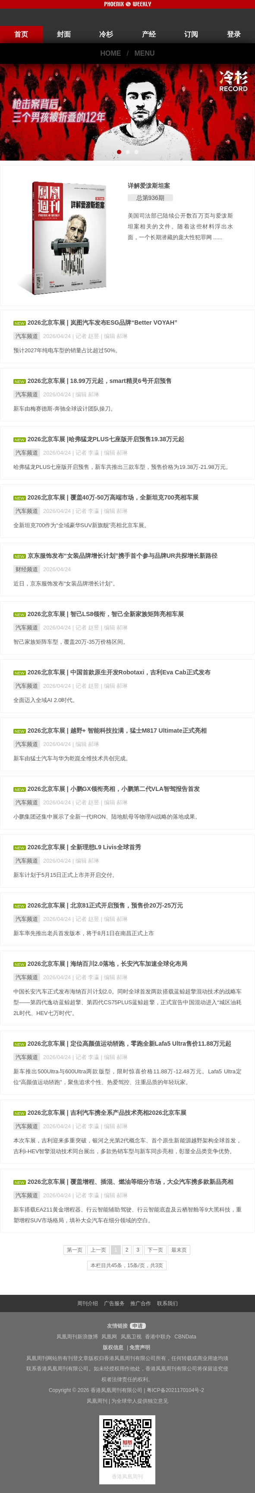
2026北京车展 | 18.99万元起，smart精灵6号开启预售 (100, 380)
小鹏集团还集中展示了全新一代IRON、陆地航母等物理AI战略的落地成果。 (107, 816)
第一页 (74, 1250)
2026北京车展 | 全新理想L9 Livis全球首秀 (84, 847)
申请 (136, 1326)
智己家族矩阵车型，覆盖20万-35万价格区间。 (71, 642)
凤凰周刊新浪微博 (77, 1337)
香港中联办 (158, 1337)
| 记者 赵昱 (86, 336)
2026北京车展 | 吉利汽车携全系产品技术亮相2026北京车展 (107, 1112)
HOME (110, 53)
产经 (149, 34)
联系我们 (167, 1303)
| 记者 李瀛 (86, 452)
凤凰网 (109, 1337)
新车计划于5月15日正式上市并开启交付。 (65, 875)
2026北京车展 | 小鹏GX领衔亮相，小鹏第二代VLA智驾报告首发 (114, 788)
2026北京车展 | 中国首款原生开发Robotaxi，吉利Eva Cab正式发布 (119, 672)
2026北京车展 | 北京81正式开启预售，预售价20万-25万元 (105, 905)
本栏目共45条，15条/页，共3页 (127, 1265)
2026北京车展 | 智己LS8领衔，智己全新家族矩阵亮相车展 (106, 613)
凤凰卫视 (131, 1337)
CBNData (185, 1337)
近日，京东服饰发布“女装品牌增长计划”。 (65, 583)
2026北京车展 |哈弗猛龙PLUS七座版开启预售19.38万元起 (106, 439)
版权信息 (113, 1347)
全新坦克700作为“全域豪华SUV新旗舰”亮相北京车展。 (81, 525)
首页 (21, 34)
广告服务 (114, 1303)
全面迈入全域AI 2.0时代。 (45, 700)
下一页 (155, 1250)
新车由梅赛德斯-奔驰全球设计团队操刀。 (64, 408)
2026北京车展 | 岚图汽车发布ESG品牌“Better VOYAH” (102, 322)
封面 (64, 34)
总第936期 (150, 197)
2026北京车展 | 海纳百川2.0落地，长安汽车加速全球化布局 (107, 963)
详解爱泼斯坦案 (149, 185)
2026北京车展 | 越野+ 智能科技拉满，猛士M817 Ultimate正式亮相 (117, 730)
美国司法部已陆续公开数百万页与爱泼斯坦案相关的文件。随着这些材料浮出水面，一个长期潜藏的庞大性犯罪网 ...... (180, 226)
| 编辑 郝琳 (114, 336)
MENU (145, 53)
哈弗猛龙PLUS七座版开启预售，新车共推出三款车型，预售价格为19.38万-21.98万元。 (122, 467)
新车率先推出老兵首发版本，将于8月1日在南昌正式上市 (83, 933)
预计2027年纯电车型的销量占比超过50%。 (67, 350)
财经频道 (27, 569)
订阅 (191, 34)
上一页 (98, 1250)
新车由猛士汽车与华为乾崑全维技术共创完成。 (72, 758)
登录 (234, 34)
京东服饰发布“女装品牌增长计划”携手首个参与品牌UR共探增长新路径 (122, 555)
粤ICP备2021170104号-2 (175, 1390)
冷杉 (106, 34)
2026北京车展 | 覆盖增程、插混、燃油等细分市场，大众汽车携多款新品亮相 (130, 1181)
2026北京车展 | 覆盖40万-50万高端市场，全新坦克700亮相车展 (113, 497)
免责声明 (139, 1347)
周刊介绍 (87, 1303)
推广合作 (140, 1303)
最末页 (179, 1250)
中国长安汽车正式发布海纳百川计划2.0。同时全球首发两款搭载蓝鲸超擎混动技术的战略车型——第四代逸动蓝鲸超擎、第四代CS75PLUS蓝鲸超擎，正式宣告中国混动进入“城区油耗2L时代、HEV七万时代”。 (127, 1002)
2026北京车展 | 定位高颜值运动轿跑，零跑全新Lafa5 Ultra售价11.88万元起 (129, 1043)
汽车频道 (27, 336)
